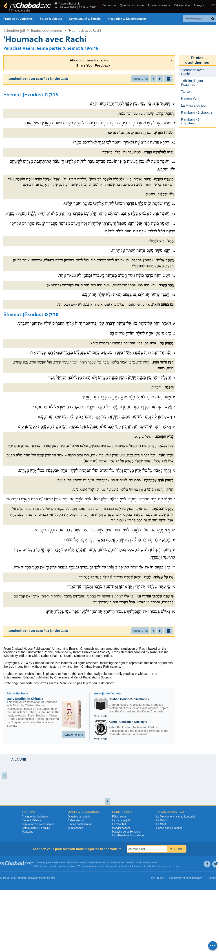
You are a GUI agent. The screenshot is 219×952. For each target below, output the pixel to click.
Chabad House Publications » (129, 699)
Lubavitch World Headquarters (141, 862)
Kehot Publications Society (92, 677)
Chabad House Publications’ (31, 648)
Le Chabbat (119, 824)
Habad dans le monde (169, 828)
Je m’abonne (75, 828)
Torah (124, 866)
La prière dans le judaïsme (128, 835)
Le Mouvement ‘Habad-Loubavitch (176, 816)
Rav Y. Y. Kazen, (80, 866)
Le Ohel (161, 824)
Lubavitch (84, 862)
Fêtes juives (119, 816)
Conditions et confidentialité (185, 878)
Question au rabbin (132, 5)
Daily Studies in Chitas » (25, 699)
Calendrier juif (14, 30)
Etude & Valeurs (51, 19)
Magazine (27, 831)
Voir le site (101, 716)
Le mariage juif (121, 820)
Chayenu (60, 677)
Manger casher (121, 828)
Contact (212, 878)
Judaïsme (137, 866)
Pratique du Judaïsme (18, 19)
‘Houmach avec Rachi (84, 30)
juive (165, 866)
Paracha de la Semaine (126, 831)
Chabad (73, 862)
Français (199, 5)
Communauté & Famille (85, 19)
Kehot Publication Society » (128, 721)
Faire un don (182, 5)
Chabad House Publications (52, 663)
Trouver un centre (159, 5)
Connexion (109, 5)
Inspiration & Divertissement (127, 19)
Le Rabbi (161, 820)
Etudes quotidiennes (46, 30)
